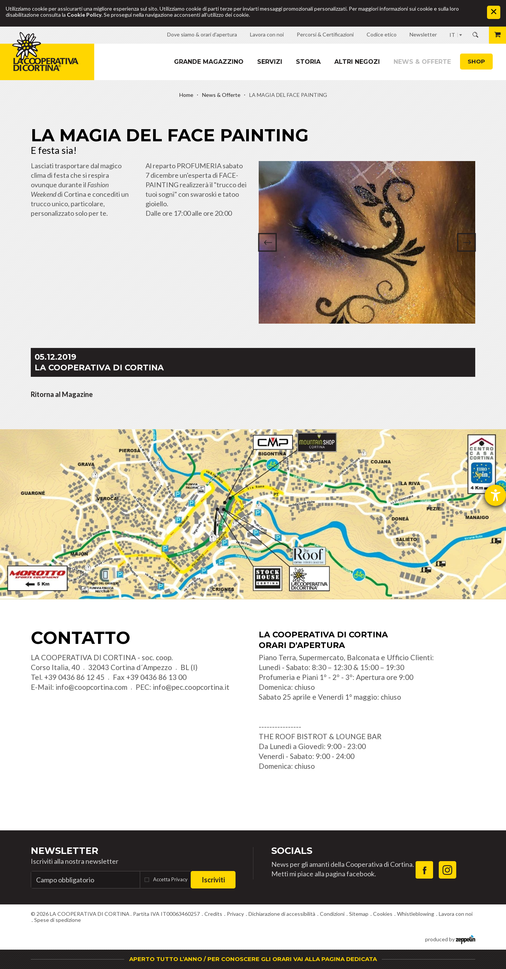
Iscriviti (213, 880)
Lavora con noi (456, 914)
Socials (291, 850)
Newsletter (64, 850)
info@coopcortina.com (91, 687)
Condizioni (332, 914)
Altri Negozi (357, 61)
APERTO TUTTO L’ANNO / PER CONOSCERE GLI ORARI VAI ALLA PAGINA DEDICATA (253, 959)
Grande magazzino (209, 61)
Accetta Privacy (170, 879)
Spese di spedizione (57, 920)
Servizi (269, 61)
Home (186, 95)
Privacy (235, 914)
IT (452, 35)
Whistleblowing (415, 914)
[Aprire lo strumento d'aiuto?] (495, 495)
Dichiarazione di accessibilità (281, 914)
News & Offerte (422, 61)
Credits (213, 914)
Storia (308, 61)
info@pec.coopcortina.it (191, 687)
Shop (476, 61)
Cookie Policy (84, 14)
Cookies (382, 914)
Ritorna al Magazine (62, 394)
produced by (450, 938)
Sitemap (358, 914)
